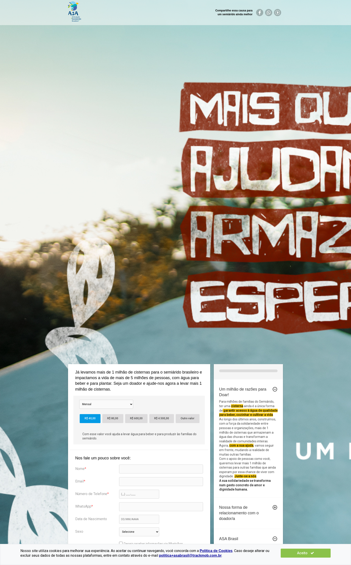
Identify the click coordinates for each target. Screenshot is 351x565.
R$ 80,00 (112, 418)
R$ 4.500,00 (161, 418)
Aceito (317, 553)
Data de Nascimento (91, 519)
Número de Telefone (91, 494)
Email (79, 481)
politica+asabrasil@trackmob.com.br (159, 555)
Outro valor (187, 418)
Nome (80, 469)
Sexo (79, 531)
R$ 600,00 (136, 418)
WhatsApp (83, 506)
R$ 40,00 (90, 418)
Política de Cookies (216, 551)
